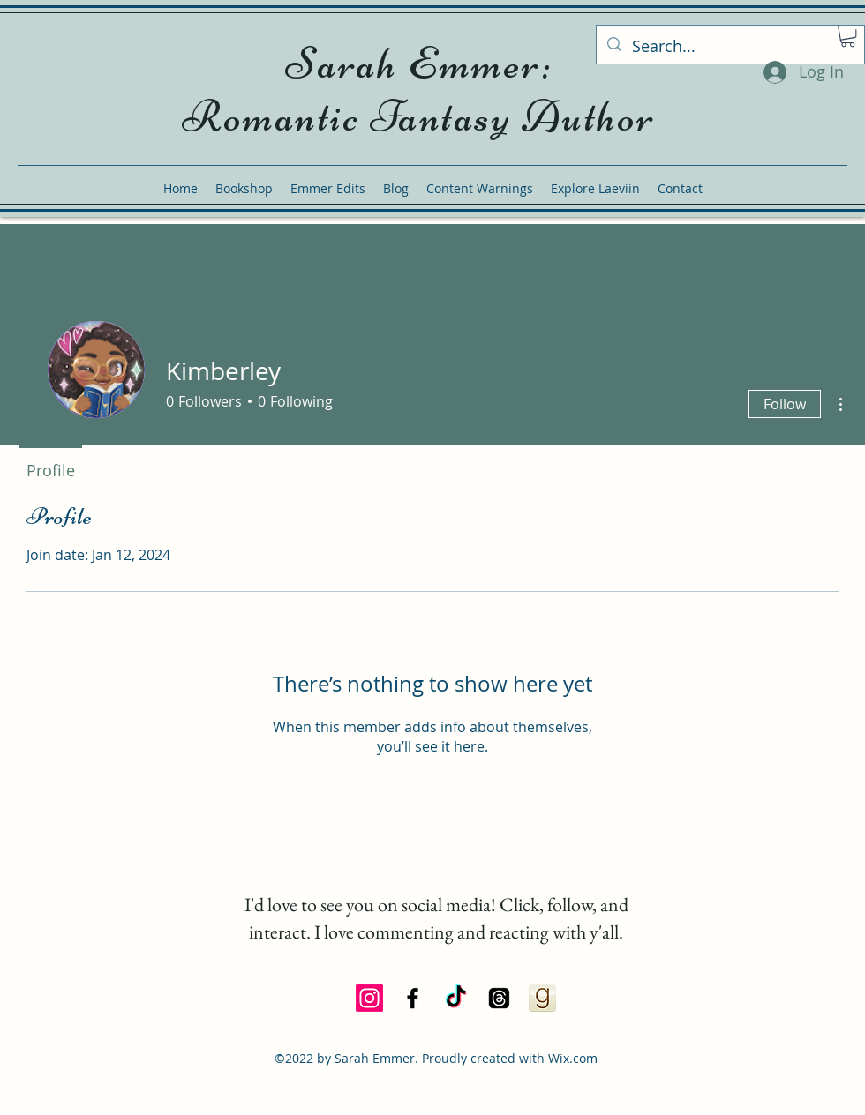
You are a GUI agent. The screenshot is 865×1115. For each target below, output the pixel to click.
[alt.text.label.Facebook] (412, 998)
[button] (848, 36)
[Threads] (499, 998)
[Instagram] (369, 998)
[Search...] (729, 47)
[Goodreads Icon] (542, 998)
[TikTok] (456, 998)
